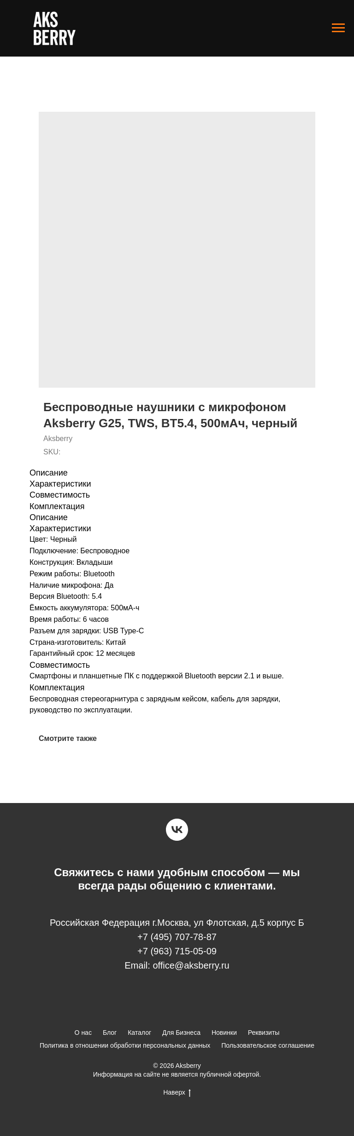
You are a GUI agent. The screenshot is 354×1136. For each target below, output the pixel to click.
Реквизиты (264, 1032)
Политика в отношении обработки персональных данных (125, 1045)
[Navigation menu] (338, 28)
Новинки (224, 1032)
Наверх (177, 1093)
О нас (83, 1032)
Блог (110, 1032)
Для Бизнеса (181, 1032)
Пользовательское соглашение (267, 1045)
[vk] (177, 830)
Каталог (139, 1032)
